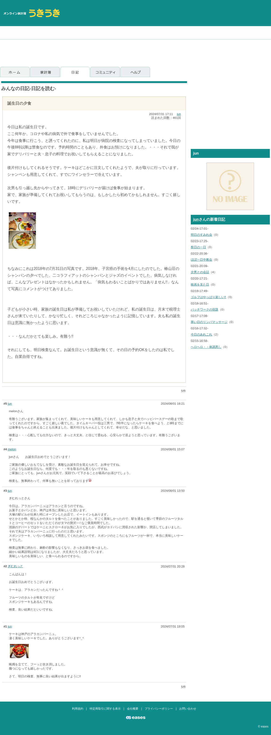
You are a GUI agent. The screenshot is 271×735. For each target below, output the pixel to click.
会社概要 (132, 708)
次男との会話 (200, 272)
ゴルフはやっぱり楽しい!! (208, 297)
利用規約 (77, 708)
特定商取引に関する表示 (105, 708)
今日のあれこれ (201, 334)
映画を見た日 (200, 284)
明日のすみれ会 (201, 234)
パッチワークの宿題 (204, 309)
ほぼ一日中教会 (201, 259)
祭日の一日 (198, 247)
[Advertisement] (232, 31)
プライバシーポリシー (159, 708)
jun (179, 114)
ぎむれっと (15, 566)
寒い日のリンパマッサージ (209, 322)
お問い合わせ (187, 708)
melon (12, 449)
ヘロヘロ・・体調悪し (206, 347)
